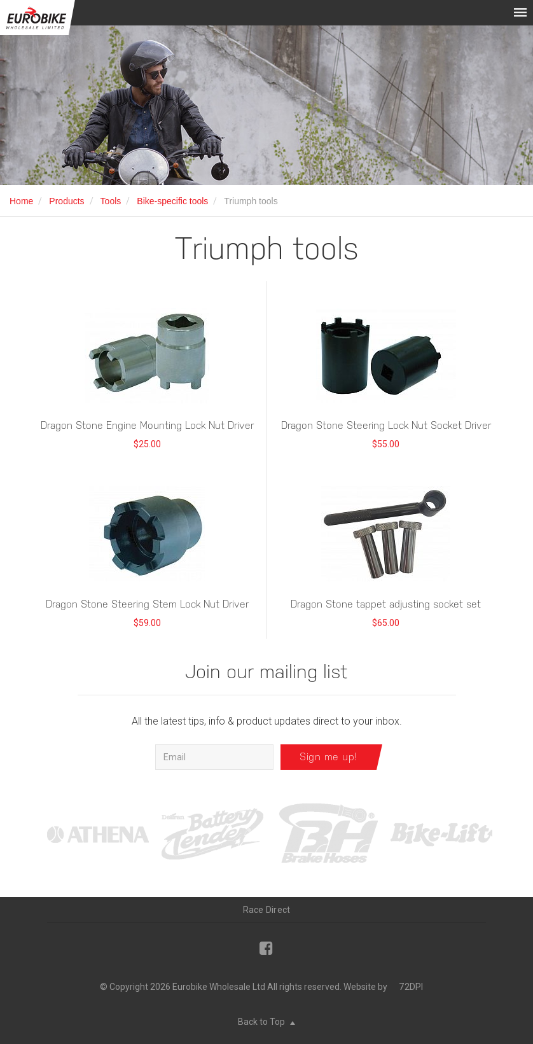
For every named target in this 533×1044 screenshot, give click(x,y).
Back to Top (266, 1022)
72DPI (411, 987)
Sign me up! (328, 757)
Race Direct (267, 910)
